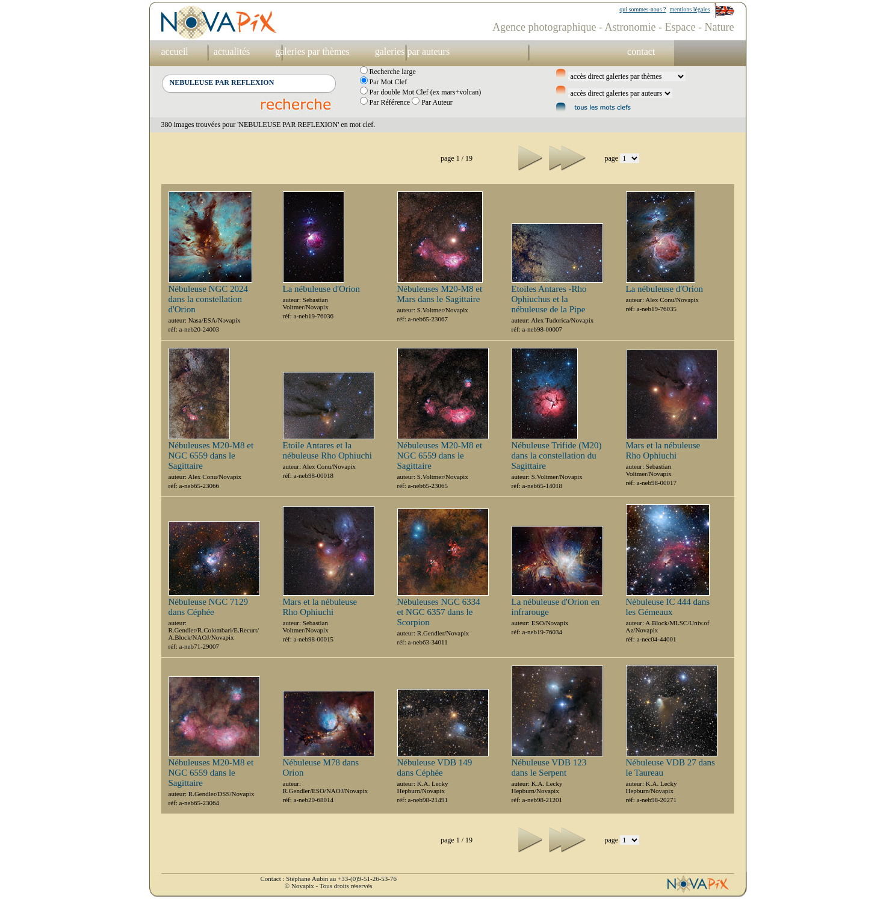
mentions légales (690, 9)
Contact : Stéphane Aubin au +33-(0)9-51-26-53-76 (329, 878)
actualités (232, 51)
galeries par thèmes (312, 51)
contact (641, 51)
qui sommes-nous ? (642, 9)
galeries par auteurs (412, 51)
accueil (174, 51)
